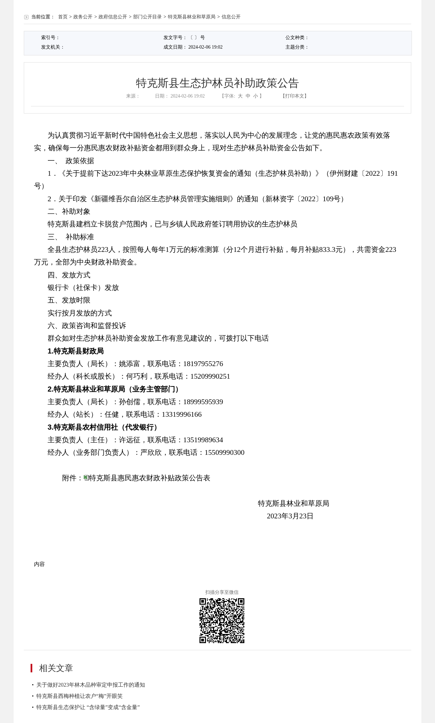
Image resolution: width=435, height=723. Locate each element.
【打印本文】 (294, 96)
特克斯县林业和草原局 (191, 16)
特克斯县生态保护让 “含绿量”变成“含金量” (88, 707)
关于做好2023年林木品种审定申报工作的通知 (90, 685)
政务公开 (82, 16)
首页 (63, 16)
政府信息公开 (113, 16)
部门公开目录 (147, 16)
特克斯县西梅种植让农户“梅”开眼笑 (79, 696)
